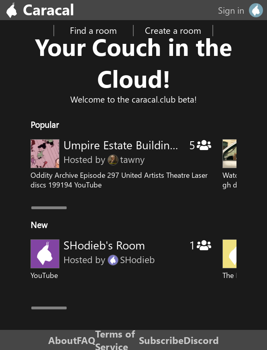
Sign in (231, 10)
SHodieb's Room (104, 244)
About (62, 340)
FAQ (86, 340)
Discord (201, 340)
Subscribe (161, 340)
